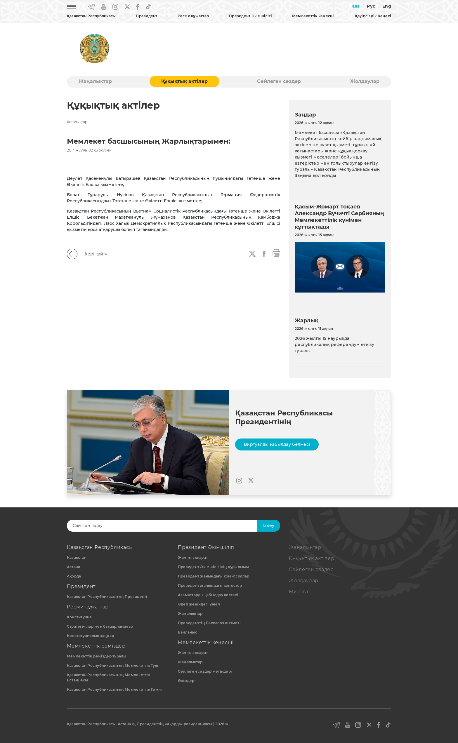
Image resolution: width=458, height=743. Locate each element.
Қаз (355, 6)
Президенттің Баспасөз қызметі (209, 623)
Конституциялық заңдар (90, 636)
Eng (386, 6)
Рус (371, 6)
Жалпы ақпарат (193, 557)
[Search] (167, 526)
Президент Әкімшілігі (250, 16)
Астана (73, 567)
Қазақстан (76, 557)
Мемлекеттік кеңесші (313, 16)
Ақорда (74, 576)
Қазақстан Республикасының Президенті (107, 596)
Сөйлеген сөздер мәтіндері (205, 671)
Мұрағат (299, 591)
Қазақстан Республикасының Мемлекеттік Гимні (114, 689)
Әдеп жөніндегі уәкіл (199, 604)
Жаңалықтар (95, 81)
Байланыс (187, 632)
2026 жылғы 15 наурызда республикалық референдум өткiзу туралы (334, 344)
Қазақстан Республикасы (91, 16)
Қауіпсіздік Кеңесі (373, 16)
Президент (146, 16)
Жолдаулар (364, 81)
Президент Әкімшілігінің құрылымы (213, 567)
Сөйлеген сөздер (279, 81)
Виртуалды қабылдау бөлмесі (277, 444)
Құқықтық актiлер (184, 81)
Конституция (79, 617)
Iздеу (268, 525)
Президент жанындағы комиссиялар (213, 576)
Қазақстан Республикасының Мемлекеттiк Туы (112, 665)
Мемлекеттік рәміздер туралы (96, 656)
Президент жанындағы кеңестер (210, 585)
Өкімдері (187, 680)
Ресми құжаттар (193, 16)
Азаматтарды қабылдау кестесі (208, 595)
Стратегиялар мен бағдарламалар (100, 626)
